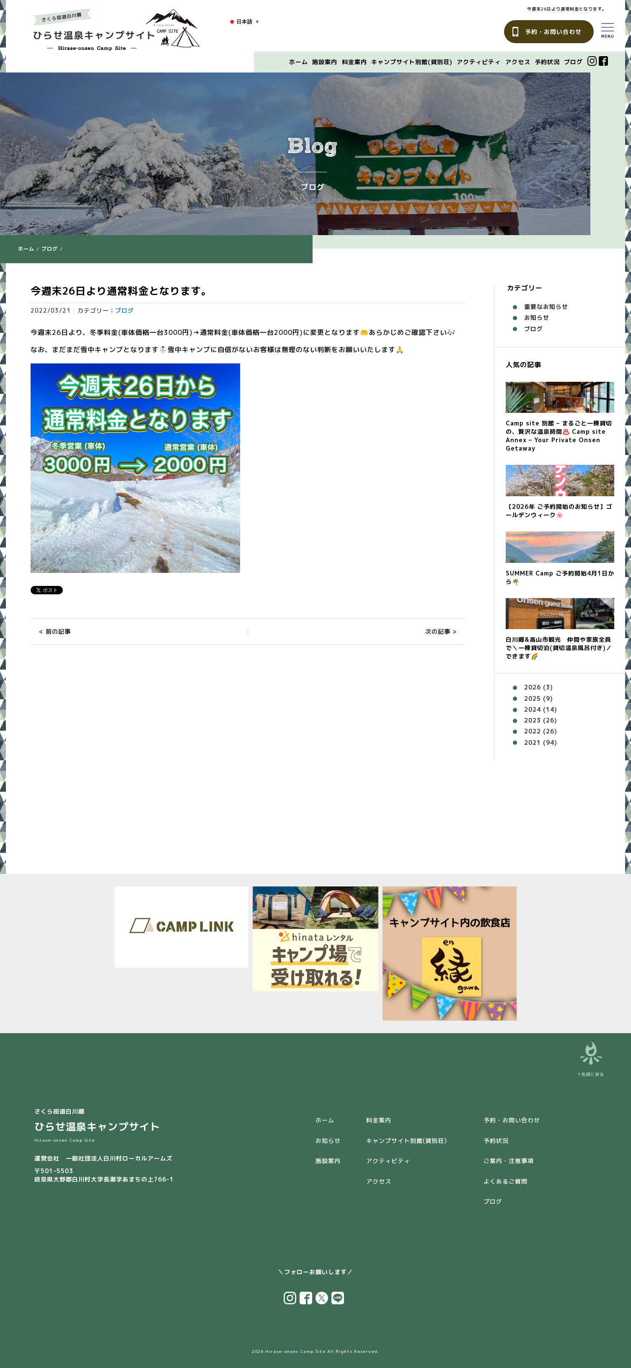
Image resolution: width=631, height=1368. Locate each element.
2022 (532, 731)
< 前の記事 (55, 631)
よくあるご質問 (506, 1181)
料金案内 (354, 62)
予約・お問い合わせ (553, 32)
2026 (532, 687)
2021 (532, 742)
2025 (532, 698)
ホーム (298, 62)
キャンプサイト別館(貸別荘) (412, 62)
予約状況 (547, 62)
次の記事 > (441, 631)
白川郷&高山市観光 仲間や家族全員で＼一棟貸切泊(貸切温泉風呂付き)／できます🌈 (559, 647)
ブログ (573, 62)
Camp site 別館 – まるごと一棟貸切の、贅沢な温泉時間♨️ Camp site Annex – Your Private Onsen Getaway (559, 435)
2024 (532, 709)
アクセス (517, 62)
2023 (532, 720)
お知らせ (536, 317)
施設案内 (324, 62)
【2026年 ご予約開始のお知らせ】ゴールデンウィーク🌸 (559, 511)
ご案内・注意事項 (509, 1161)
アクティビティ (479, 62)
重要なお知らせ (546, 307)
